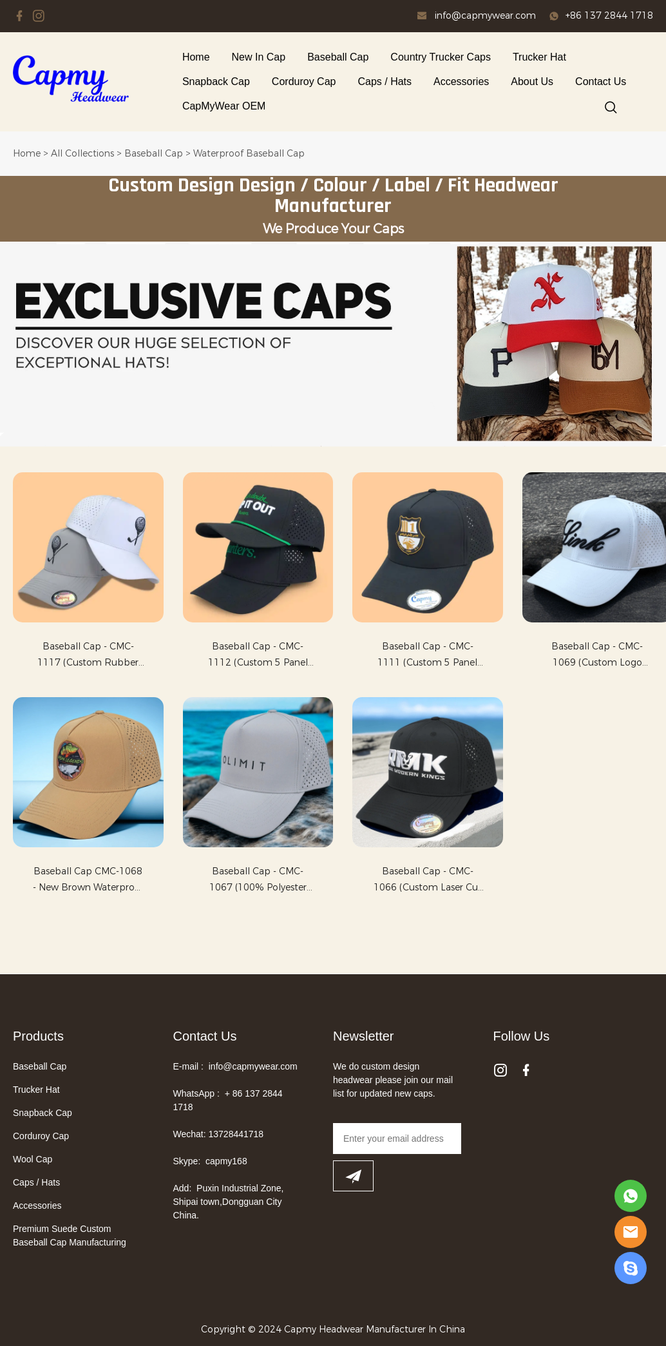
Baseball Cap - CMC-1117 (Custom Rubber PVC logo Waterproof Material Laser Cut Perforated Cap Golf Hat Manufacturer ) (88, 655)
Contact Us (600, 81)
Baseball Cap (337, 57)
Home (196, 57)
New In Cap (259, 57)
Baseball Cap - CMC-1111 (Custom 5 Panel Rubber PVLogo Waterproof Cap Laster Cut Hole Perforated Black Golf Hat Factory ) (427, 655)
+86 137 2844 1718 (609, 16)
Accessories (461, 81)
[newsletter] (353, 1175)
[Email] (397, 1138)
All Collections (82, 154)
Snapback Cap (216, 81)
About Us (532, 81)
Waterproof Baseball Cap (249, 154)
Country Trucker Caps (440, 57)
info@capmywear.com (485, 16)
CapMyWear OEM (224, 106)
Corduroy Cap (304, 81)
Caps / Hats (384, 81)
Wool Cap (32, 1159)
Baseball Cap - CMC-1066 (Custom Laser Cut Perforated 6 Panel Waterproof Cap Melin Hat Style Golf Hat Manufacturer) (428, 880)
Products (38, 1036)
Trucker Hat (539, 57)
